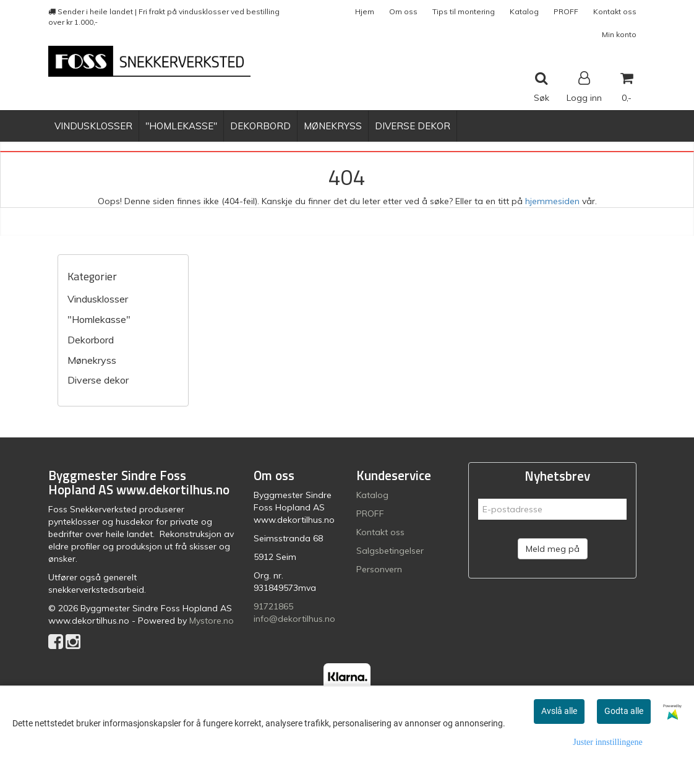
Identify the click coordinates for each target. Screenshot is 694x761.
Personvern (379, 569)
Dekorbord (90, 339)
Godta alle (623, 711)
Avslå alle (559, 711)
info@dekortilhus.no (294, 618)
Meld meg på (553, 548)
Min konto (619, 34)
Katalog (524, 11)
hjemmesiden (552, 201)
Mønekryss (91, 360)
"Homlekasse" (99, 319)
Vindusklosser (97, 299)
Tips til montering (463, 11)
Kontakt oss (614, 11)
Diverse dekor (98, 380)
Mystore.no (211, 620)
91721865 (273, 606)
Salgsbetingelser (390, 550)
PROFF (566, 11)
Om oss (403, 11)
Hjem (364, 11)
